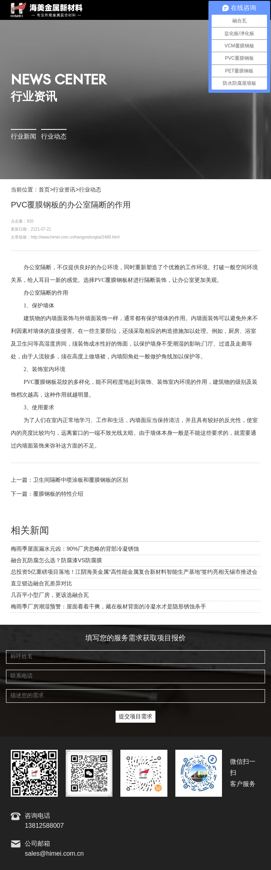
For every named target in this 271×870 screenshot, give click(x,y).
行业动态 (54, 136)
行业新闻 (23, 136)
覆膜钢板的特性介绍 (58, 494)
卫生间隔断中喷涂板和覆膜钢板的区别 (80, 480)
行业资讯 (64, 190)
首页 (44, 190)
